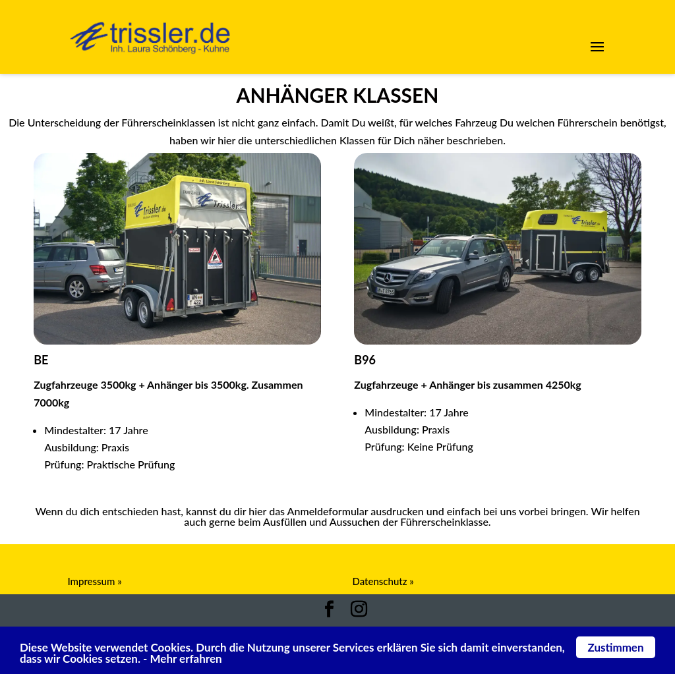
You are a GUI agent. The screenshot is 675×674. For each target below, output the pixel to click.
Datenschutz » (383, 581)
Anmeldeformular (337, 546)
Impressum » (94, 581)
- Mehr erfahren (182, 659)
